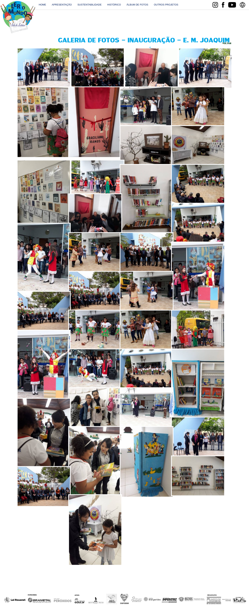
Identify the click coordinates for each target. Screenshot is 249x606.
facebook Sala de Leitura (223, 5)
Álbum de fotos (137, 4)
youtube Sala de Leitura (232, 5)
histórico (114, 4)
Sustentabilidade (89, 4)
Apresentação (62, 4)
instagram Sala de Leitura (215, 5)
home (42, 4)
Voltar (226, 43)
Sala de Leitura (18, 17)
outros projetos (166, 4)
